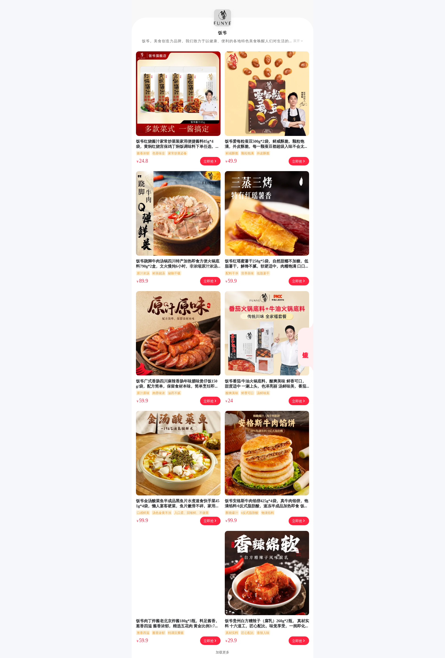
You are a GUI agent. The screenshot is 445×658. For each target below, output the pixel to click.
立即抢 (210, 161)
